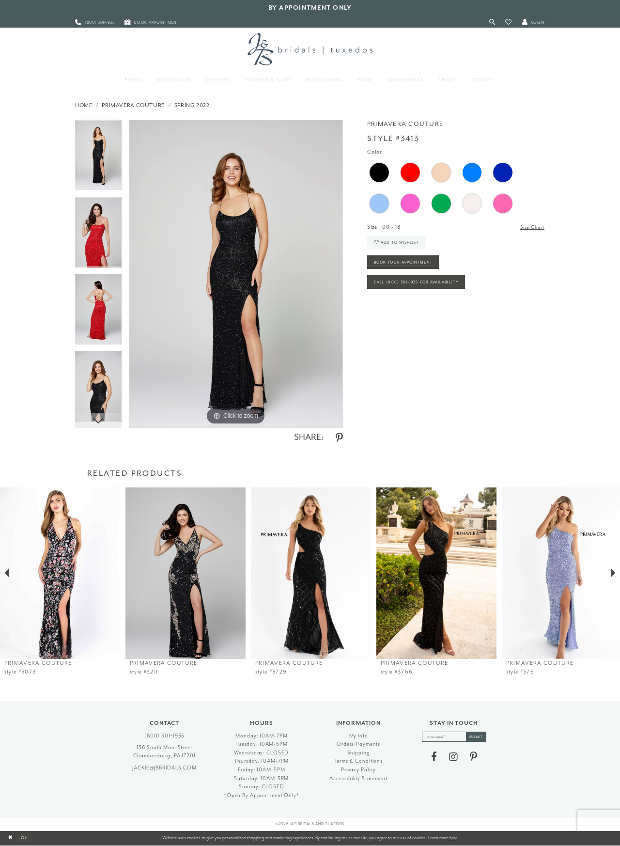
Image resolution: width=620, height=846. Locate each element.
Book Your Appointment (406, 266)
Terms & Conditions (358, 761)
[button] (508, 22)
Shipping (358, 753)
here (453, 838)
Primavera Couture (133, 105)
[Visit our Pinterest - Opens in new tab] (473, 758)
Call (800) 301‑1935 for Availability (420, 288)
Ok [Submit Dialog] (26, 838)
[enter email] (454, 737)
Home (84, 105)
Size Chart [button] (530, 227)
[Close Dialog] (10, 838)
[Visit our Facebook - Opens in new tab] (434, 758)
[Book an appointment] (152, 22)
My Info (358, 736)
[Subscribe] (478, 737)
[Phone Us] (95, 22)
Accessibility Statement (358, 778)
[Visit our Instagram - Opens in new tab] (453, 758)
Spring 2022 (192, 105)
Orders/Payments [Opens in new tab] (358, 744)
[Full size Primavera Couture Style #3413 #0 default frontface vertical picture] (235, 273)
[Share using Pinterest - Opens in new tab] (339, 438)
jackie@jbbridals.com (164, 768)
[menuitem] (95, 22)
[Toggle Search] (492, 22)
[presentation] (60, 573)
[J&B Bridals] (310, 49)
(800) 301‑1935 (164, 736)
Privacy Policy (358, 770)
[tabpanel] (98, 158)
